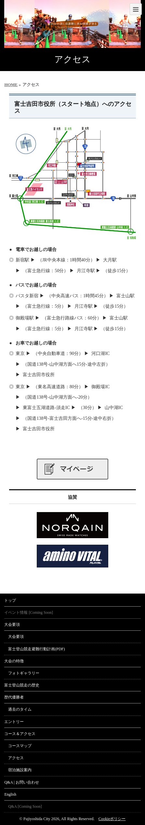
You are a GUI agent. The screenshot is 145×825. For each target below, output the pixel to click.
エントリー (14, 721)
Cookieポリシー (112, 819)
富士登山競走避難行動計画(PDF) (36, 649)
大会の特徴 (14, 661)
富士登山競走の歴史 (21, 685)
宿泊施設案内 (20, 770)
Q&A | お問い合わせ (21, 782)
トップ (10, 600)
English (10, 794)
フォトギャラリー (23, 673)
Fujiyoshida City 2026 (41, 819)
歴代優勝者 (14, 697)
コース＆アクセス (19, 733)
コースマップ (20, 746)
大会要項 (12, 624)
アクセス (16, 758)
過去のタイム (20, 709)
